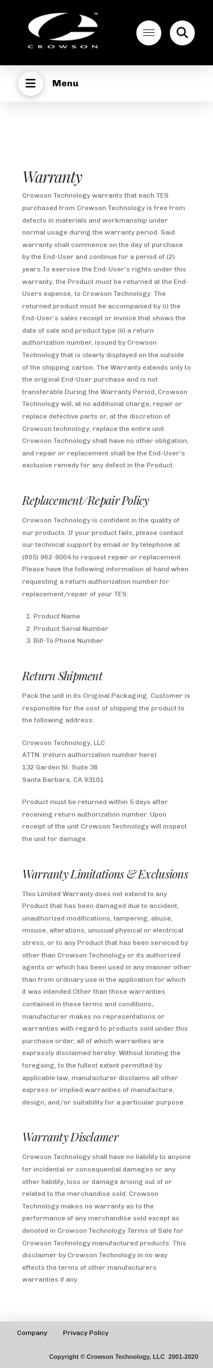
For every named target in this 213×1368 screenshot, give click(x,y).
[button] (148, 32)
